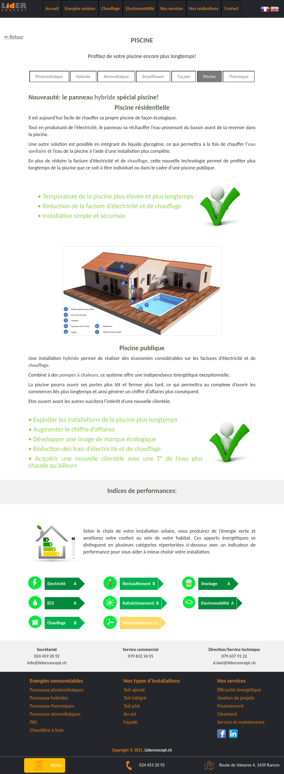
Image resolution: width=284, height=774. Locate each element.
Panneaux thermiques (52, 706)
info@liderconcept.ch (47, 662)
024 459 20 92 (47, 656)
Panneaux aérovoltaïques (55, 714)
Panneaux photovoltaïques (57, 690)
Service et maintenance (241, 722)
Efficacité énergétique (239, 690)
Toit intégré (134, 698)
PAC (34, 722)
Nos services (171, 8)
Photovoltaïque (49, 76)
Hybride (83, 76)
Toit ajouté (134, 690)
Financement (230, 706)
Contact (231, 8)
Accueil (52, 8)
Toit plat (131, 706)
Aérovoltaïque (116, 76)
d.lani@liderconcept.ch (234, 662)
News (44, 765)
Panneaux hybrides (49, 698)
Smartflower (153, 76)
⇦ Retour (14, 37)
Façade (184, 76)
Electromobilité (140, 8)
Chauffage (111, 8)
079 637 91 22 (234, 656)
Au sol (129, 714)
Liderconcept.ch (158, 750)
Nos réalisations (204, 8)
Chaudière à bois (47, 730)
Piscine (209, 76)
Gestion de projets (235, 698)
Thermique (238, 76)
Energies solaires (80, 8)
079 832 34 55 (140, 656)
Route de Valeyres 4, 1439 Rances (239, 765)
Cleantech (227, 714)
